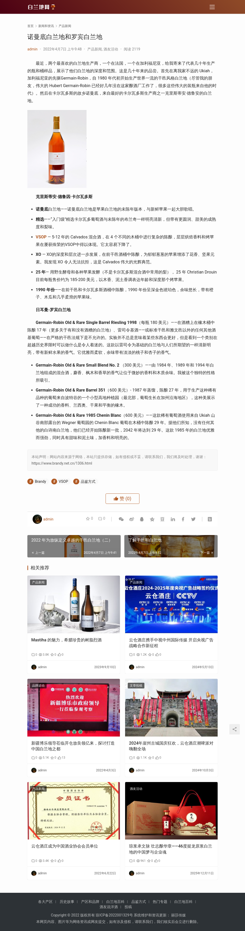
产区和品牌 (90, 902)
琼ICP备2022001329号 (114, 915)
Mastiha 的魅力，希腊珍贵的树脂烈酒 (66, 639)
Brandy (40, 481)
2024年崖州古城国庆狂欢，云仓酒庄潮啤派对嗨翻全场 (171, 746)
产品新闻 (94, 49)
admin (32, 49)
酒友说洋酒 (109, 907)
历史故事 (67, 902)
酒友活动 (110, 49)
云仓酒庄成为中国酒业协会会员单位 (64, 846)
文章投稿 (136, 685)
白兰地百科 (115, 902)
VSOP (41, 237)
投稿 (128, 907)
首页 (30, 26)
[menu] (212, 8)
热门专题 (160, 902)
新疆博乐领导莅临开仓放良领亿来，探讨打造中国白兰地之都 (73, 746)
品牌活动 (38, 685)
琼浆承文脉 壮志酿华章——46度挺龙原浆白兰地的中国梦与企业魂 (170, 849)
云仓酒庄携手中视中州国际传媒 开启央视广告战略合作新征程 (171, 642)
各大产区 (45, 902)
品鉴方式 (88, 481)
